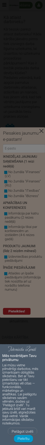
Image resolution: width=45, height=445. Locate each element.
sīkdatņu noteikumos (18, 421)
